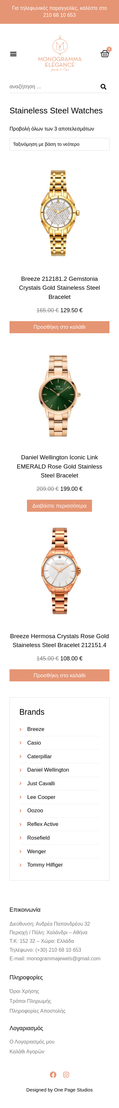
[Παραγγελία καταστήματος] (59, 144)
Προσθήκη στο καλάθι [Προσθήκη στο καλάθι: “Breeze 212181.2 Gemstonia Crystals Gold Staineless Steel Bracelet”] (59, 327)
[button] (13, 54)
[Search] (103, 87)
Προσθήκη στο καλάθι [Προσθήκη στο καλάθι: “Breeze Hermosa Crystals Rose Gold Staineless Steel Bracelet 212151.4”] (59, 675)
